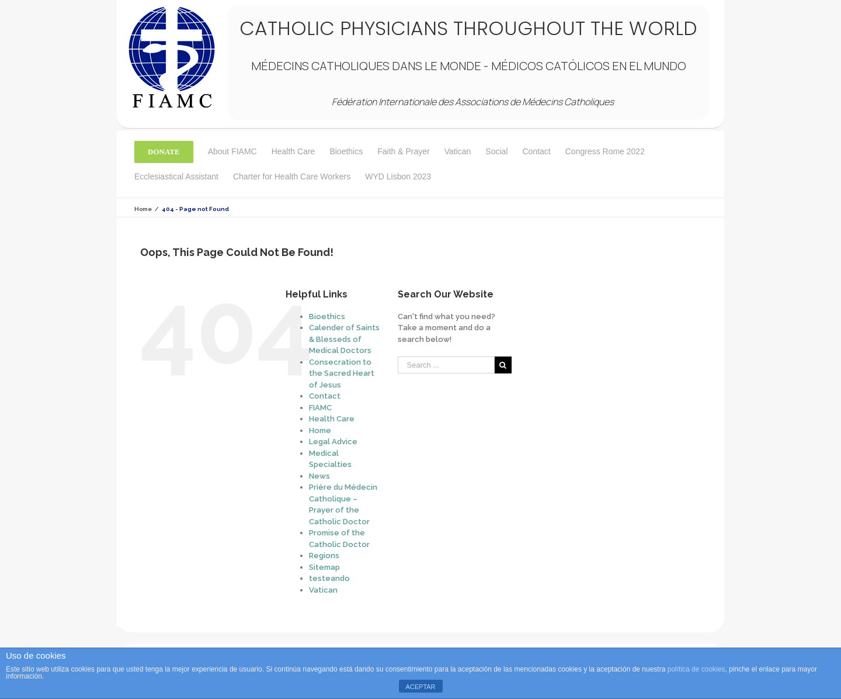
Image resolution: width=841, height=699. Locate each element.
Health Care (332, 418)
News (319, 476)
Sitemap (324, 567)
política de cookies (696, 669)
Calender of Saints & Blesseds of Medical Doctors (344, 339)
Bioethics (327, 316)
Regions (324, 555)
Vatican (323, 590)
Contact (324, 396)
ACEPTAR (420, 686)
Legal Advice (333, 441)
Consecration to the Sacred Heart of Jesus (341, 373)
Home (320, 430)
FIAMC (320, 407)
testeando (329, 578)
